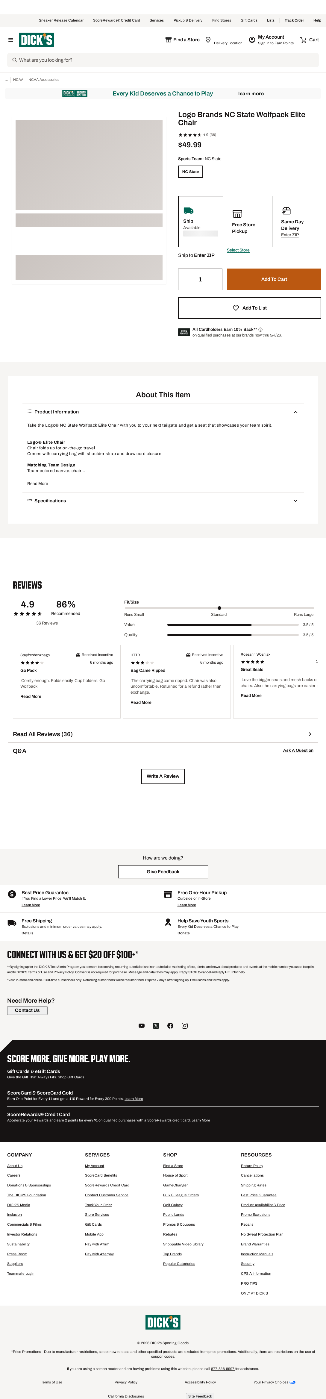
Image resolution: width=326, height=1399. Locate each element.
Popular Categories (179, 1264)
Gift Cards (249, 20)
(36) (213, 135)
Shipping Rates (253, 1185)
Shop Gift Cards (71, 1077)
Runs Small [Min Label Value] (134, 615)
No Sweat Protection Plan (262, 1234)
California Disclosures (126, 1396)
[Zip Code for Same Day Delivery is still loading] (224, 39)
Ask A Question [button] (298, 750)
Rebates (170, 1234)
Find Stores (221, 20)
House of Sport (175, 1175)
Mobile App (94, 1234)
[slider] (219, 608)
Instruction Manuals (257, 1254)
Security (247, 1264)
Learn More (251, 93)
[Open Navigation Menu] (10, 39)
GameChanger (175, 1185)
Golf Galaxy (173, 1205)
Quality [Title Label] (130, 635)
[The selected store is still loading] (182, 39)
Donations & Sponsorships (29, 1185)
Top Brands (172, 1254)
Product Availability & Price (263, 1205)
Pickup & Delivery (188, 20)
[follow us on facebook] (170, 1026)
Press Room (17, 1254)
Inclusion (14, 1214)
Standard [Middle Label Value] (219, 615)
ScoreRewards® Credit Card (116, 20)
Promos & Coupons (179, 1224)
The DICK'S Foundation (26, 1195)
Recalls (247, 1224)
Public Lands (173, 1214)
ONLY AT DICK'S (254, 1293)
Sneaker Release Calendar (61, 20)
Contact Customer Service (106, 1195)
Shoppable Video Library (183, 1244)
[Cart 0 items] (309, 39)
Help (317, 20)
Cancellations (252, 1175)
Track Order (294, 20)
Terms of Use (51, 1382)
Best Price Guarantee (259, 1195)
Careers (13, 1175)
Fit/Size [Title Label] (131, 602)
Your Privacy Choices (271, 1382)
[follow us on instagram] (184, 1026)
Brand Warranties (255, 1244)
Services (157, 20)
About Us (14, 1166)
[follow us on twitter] (156, 1026)
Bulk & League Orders (181, 1195)
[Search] (168, 60)
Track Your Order (98, 1205)
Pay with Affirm (97, 1244)
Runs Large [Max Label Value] (303, 615)
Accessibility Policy (200, 1382)
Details (27, 933)
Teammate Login (20, 1273)
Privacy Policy (126, 1382)
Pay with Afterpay (99, 1254)
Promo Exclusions (255, 1214)
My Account (94, 1166)
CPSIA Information (256, 1273)
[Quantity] (200, 279)
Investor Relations (22, 1234)
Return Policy (252, 1166)
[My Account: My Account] (271, 39)
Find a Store (173, 1166)
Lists (271, 20)
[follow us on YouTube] (141, 1026)
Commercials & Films (24, 1224)
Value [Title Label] (129, 624)
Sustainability (18, 1244)
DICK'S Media (18, 1205)
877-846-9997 (223, 1369)
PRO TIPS (249, 1283)
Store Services (97, 1214)
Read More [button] (37, 483)
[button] (238, 250)
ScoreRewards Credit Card (107, 1185)
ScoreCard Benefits (101, 1175)
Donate (184, 933)
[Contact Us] (27, 1010)
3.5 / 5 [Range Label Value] (308, 625)
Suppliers (15, 1264)
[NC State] (190, 172)
